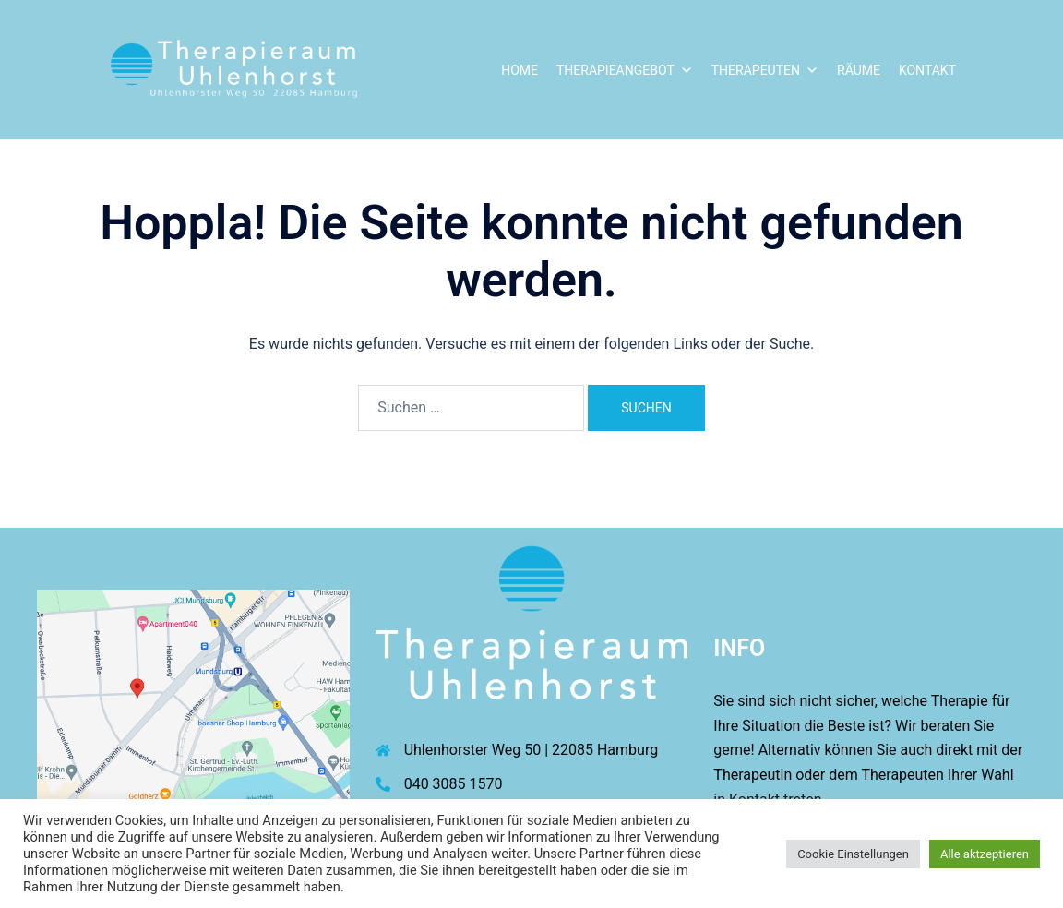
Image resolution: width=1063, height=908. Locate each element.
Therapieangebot (624, 70)
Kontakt (927, 70)
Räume (858, 70)
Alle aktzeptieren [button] (984, 854)
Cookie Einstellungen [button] (853, 854)
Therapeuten (764, 70)
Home (519, 70)
